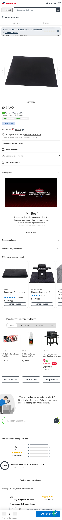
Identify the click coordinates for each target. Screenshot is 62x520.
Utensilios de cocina (55, 325)
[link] (10, 356)
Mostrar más (31, 232)
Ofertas (46, 23)
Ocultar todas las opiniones (31, 480)
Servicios (16, 23)
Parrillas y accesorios (25, 325)
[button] (38, 9)
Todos (11, 325)
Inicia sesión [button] (51, 3)
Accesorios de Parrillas (40, 325)
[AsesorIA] (55, 513)
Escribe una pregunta (15, 420)
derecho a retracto (32, 134)
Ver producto (15, 304)
